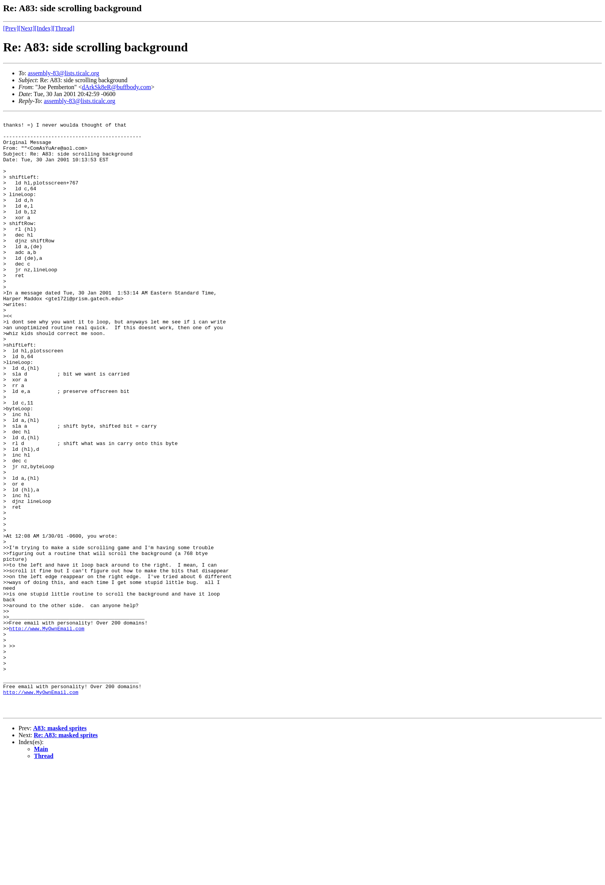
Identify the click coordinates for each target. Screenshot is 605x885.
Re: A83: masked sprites (66, 854)
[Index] (44, 28)
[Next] (27, 28)
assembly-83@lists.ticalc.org (63, 73)
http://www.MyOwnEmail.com (46, 731)
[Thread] (63, 28)
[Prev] (11, 28)
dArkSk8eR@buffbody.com (116, 87)
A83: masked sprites (60, 847)
